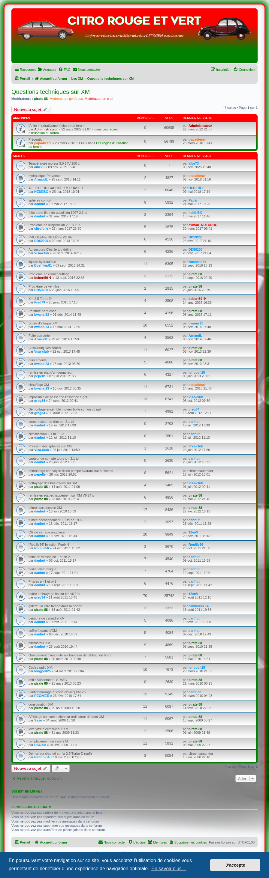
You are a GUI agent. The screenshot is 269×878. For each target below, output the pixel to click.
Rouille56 (41, 548)
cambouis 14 (199, 606)
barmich (195, 692)
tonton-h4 (42, 757)
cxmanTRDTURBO (203, 225)
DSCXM (40, 745)
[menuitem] (47, 69)
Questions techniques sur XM (50, 91)
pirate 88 (41, 98)
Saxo (38, 720)
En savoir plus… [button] (168, 868)
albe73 (39, 167)
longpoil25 (197, 372)
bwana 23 (41, 314)
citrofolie (41, 228)
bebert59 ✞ (43, 277)
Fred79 (39, 302)
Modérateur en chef (99, 98)
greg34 (39, 400)
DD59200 (41, 241)
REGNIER (41, 695)
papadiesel (42, 143)
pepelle (40, 376)
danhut (39, 204)
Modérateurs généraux (66, 98)
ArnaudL (41, 179)
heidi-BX (195, 212)
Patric (193, 200)
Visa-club (41, 253)
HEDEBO (41, 191)
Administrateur (46, 129)
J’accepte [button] (235, 865)
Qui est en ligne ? (27, 791)
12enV (193, 532)
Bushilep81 (43, 265)
